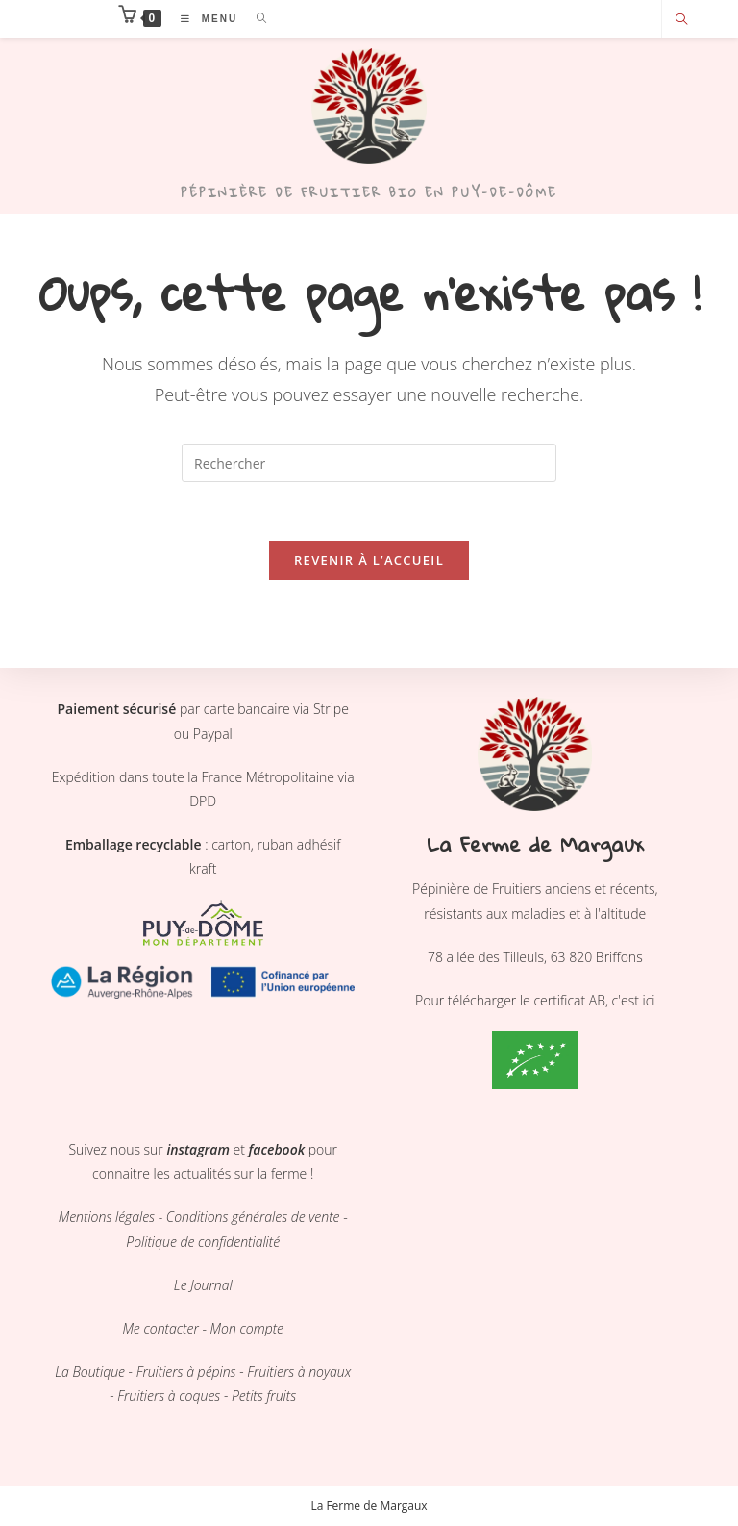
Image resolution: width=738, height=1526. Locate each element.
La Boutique (90, 1371)
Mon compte (246, 1328)
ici (649, 1000)
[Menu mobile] (204, 18)
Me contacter (160, 1328)
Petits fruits (264, 1395)
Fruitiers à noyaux (298, 1371)
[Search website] (681, 20)
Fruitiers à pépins (186, 1371)
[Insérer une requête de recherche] (369, 463)
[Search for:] (255, 18)
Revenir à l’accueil (369, 560)
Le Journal (203, 1285)
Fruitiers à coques (168, 1395)
